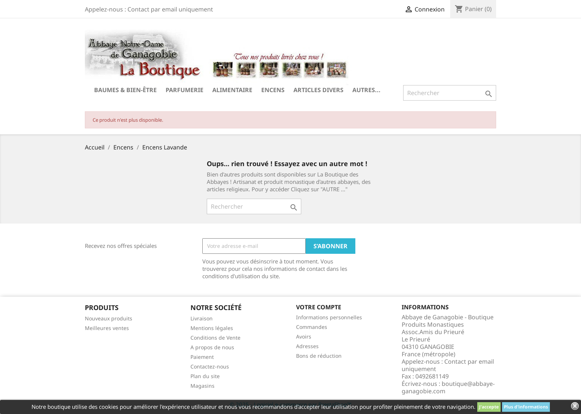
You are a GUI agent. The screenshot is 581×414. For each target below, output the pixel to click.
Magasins (202, 385)
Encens (273, 90)
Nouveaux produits (108, 318)
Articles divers (318, 90)
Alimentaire (232, 90)
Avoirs (303, 336)
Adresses (307, 346)
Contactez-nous (209, 366)
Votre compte (318, 307)
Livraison (201, 318)
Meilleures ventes (107, 327)
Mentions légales (211, 327)
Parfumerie (184, 90)
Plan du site (205, 376)
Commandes (311, 326)
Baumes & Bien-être (125, 90)
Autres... (366, 90)
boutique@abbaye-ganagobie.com (448, 387)
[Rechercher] (449, 93)
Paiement (202, 356)
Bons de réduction (319, 355)
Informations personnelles (329, 317)
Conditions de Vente (215, 337)
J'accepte (489, 407)
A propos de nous (212, 347)
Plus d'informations (526, 407)
